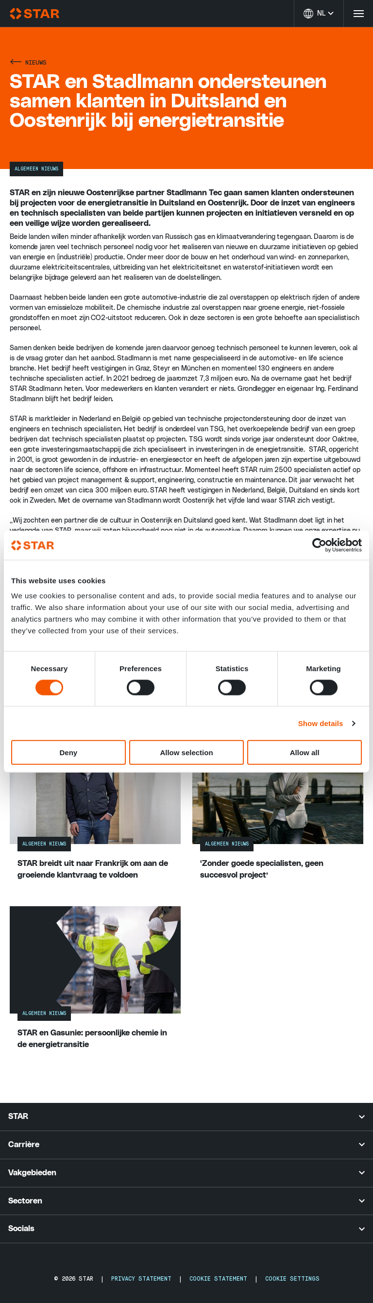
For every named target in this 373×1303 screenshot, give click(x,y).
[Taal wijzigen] (319, 13)
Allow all (305, 752)
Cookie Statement (218, 1278)
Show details (320, 723)
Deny (68, 752)
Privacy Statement (141, 1278)
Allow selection (186, 752)
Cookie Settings (292, 1278)
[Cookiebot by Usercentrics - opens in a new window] (319, 545)
